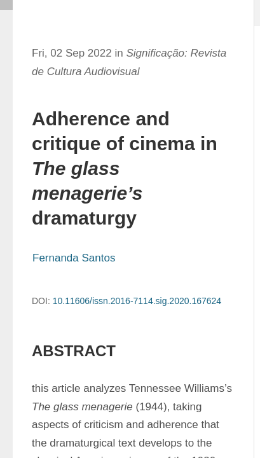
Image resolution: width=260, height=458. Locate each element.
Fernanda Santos (73, 258)
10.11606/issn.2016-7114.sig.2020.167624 (137, 301)
